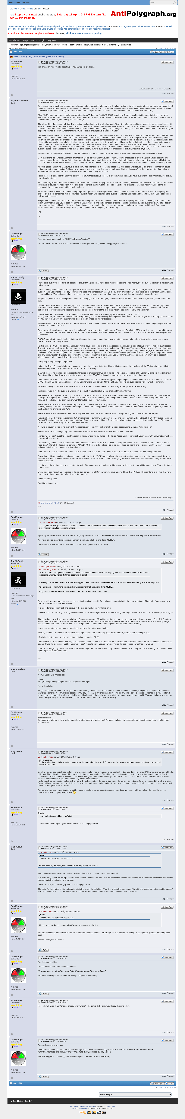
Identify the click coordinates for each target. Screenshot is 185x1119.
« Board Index (17, 1101)
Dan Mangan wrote (46, 567)
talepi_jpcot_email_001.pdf (48, 503)
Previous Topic (162, 48)
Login (36, 9)
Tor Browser (112, 26)
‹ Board (26, 1101)
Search (33, 40)
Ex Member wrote (46, 757)
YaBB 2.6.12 (110, 1106)
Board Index (15, 40)
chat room (59, 33)
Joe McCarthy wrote (47, 523)
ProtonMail (161, 26)
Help (25, 40)
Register (46, 9)
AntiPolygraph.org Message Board (26, 45)
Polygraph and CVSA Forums (54, 45)
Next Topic (171, 48)
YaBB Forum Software (80, 1108)
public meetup (46, 14)
